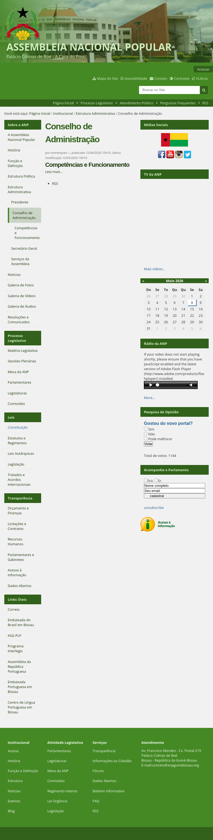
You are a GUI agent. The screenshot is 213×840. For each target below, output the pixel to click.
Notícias (14, 791)
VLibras (202, 78)
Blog (11, 810)
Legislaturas (56, 760)
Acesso (13, 750)
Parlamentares (59, 750)
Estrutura (15, 780)
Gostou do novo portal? (168, 423)
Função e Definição (23, 770)
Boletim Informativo (109, 791)
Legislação (56, 810)
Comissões (56, 780)
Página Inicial (63, 102)
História (14, 760)
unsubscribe (154, 507)
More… (149, 397)
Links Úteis (17, 599)
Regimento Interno (62, 791)
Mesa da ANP (58, 770)
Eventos (14, 801)
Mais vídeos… (154, 268)
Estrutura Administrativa (95, 113)
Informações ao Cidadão (112, 760)
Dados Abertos (104, 780)
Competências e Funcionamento (87, 164)
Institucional (63, 113)
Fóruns (98, 770)
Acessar (203, 69)
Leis (11, 417)
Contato (160, 78)
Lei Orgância (57, 801)
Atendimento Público (136, 102)
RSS (205, 102)
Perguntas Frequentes (177, 102)
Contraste (181, 78)
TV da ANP (152, 174)
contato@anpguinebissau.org (175, 765)
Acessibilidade (136, 78)
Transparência (20, 498)
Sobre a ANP (18, 124)
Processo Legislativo (97, 102)
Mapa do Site (107, 78)
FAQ (96, 801)
